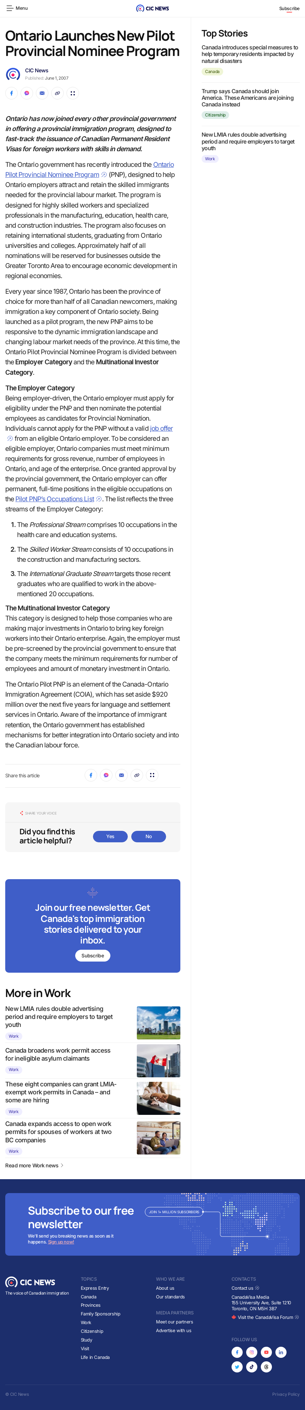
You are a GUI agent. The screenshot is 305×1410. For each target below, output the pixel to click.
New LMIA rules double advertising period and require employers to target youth (59, 1017)
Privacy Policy (286, 1394)
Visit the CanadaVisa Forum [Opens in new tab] (265, 1317)
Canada (212, 71)
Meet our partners (174, 1321)
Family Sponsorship (100, 1313)
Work (14, 1036)
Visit (85, 1348)
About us (165, 1288)
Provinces (91, 1305)
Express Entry (95, 1288)
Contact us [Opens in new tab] (246, 1288)
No (149, 836)
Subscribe (289, 8)
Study (86, 1340)
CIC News (36, 70)
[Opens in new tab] (237, 1352)
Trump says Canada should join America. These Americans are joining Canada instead (248, 98)
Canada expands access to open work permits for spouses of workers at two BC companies (58, 1132)
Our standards (170, 1296)
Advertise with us (173, 1330)
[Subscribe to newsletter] (92, 926)
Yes (110, 836)
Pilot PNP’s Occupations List (58, 499)
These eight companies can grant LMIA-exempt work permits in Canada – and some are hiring (60, 1092)
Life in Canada (95, 1357)
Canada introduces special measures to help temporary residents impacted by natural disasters (250, 54)
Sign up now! (61, 1242)
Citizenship (215, 115)
